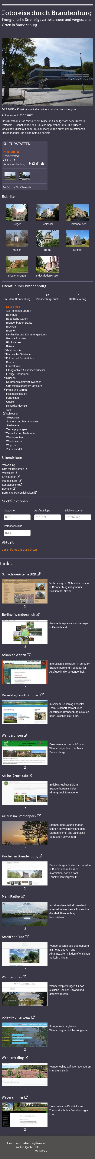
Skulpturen (12, 417)
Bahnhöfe (12, 314)
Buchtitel (7, 488)
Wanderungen (12, 735)
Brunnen (11, 330)
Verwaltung (8, 464)
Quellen (10, 401)
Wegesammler (12, 1097)
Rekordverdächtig (16, 405)
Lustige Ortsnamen (17, 374)
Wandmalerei (14, 441)
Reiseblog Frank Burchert (21, 695)
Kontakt (19, 1147)
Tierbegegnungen (16, 429)
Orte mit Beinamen (13, 468)
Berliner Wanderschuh (18, 614)
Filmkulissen (13, 342)
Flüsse (10, 346)
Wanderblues (12, 977)
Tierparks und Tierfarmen (20, 433)
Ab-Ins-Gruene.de (15, 775)
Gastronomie (13, 350)
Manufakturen (10, 480)
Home (9, 1143)
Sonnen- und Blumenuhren (22, 421)
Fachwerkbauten (16, 338)
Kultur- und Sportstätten (20, 358)
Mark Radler (11, 896)
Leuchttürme (13, 366)
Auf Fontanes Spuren (18, 310)
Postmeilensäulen (16, 393)
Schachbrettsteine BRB (19, 574)
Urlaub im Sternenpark (19, 816)
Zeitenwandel (14, 449)
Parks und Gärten (16, 389)
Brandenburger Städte (19, 322)
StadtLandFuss (13, 937)
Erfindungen (9, 476)
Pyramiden (12, 397)
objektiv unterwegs (16, 1017)
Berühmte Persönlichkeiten (18, 492)
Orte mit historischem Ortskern (24, 385)
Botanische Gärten (17, 318)
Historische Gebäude (18, 354)
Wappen (11, 445)
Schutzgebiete (10, 484)
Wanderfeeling (13, 1057)
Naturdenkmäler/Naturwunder (23, 381)
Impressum (21, 1143)
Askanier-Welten (14, 655)
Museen (10, 377)
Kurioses (11, 362)
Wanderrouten (14, 437)
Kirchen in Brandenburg (20, 856)
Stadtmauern (13, 425)
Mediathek (41, 1151)
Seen (9, 409)
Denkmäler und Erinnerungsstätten (26, 334)
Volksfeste (8, 472)
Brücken (11, 326)
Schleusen (12, 413)
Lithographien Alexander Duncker (25, 370)
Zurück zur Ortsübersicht (17, 187)
